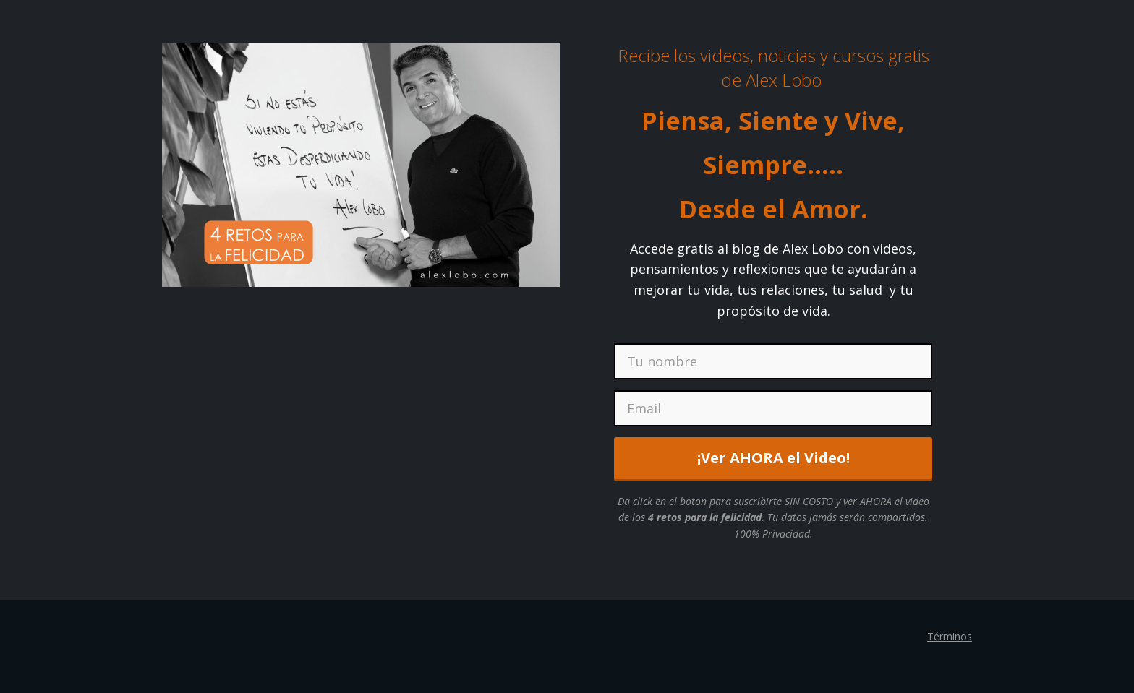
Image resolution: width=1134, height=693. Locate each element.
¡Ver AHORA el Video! (773, 458)
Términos (949, 636)
